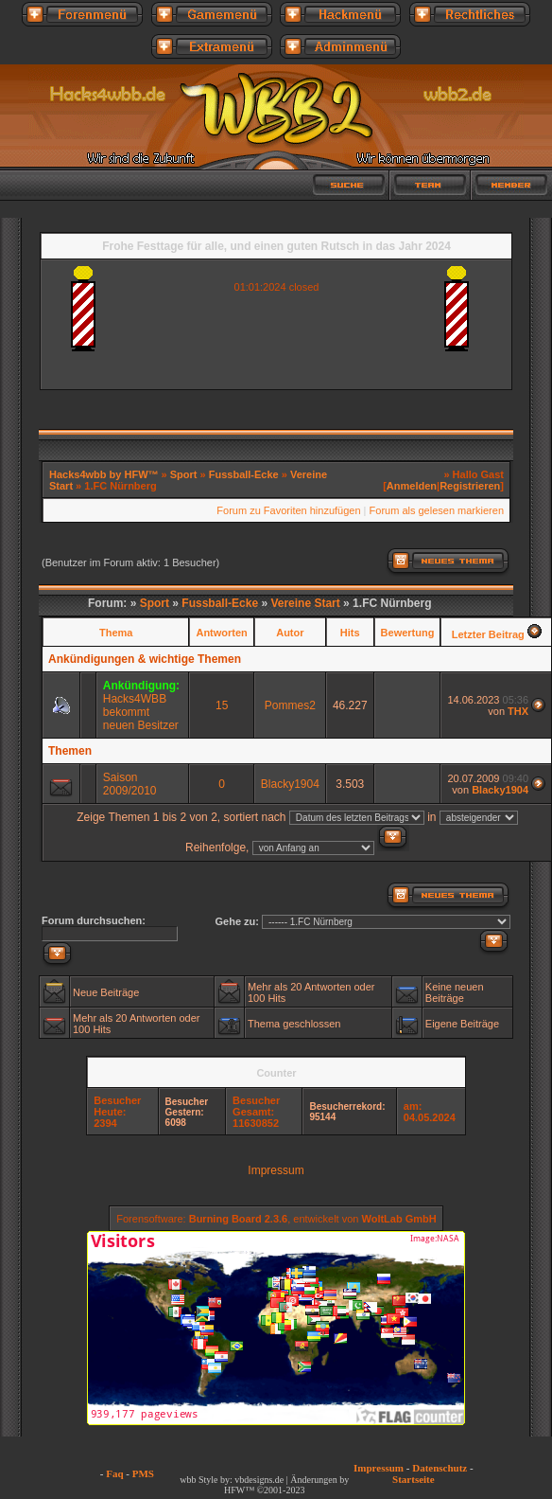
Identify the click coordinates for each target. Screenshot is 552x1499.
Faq (114, 1473)
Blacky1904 (290, 784)
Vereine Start (304, 603)
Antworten (221, 632)
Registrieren (470, 485)
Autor (289, 632)
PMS (143, 1473)
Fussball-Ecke (244, 474)
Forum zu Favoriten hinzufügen (288, 510)
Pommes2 (290, 705)
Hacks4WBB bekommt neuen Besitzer (141, 712)
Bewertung (408, 632)
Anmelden (412, 485)
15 (222, 705)
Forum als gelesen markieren (437, 510)
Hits (350, 632)
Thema (115, 632)
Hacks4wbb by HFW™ (105, 474)
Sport (184, 474)
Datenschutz (439, 1467)
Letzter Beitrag (488, 634)
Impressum (275, 1170)
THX (518, 711)
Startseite (413, 1479)
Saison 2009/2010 (130, 784)
